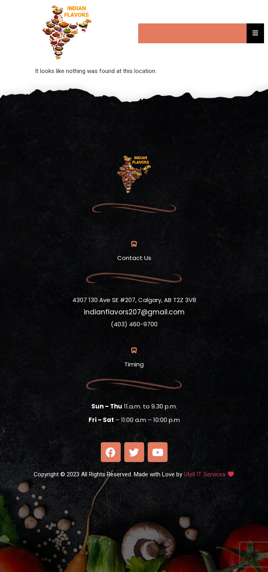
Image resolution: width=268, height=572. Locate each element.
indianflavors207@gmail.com (134, 312)
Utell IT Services (205, 474)
